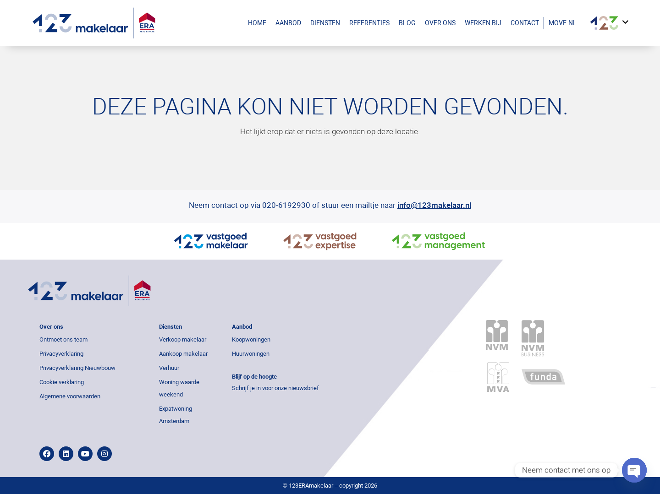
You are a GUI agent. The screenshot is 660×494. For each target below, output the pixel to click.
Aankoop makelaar (183, 353)
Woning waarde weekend (179, 388)
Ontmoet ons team (63, 339)
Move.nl (563, 23)
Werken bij (483, 23)
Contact (525, 23)
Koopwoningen (251, 339)
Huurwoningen (251, 353)
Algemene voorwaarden (69, 396)
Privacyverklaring (61, 353)
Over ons (440, 23)
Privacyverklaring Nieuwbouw (77, 367)
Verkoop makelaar (182, 339)
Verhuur (169, 367)
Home (257, 23)
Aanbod (290, 22)
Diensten (325, 23)
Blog (407, 23)
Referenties (369, 23)
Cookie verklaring (61, 382)
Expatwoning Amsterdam (175, 414)
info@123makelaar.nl (434, 205)
